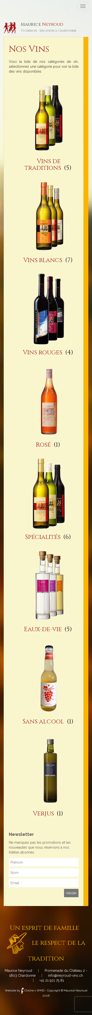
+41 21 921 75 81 (51, 980)
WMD (40, 990)
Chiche (27, 990)
